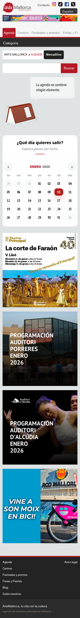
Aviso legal (70, 562)
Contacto (44, 5)
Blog (5, 587)
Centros (23, 33)
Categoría (10, 43)
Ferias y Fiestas (12, 581)
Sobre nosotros (12, 594)
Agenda (9, 33)
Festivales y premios (46, 33)
